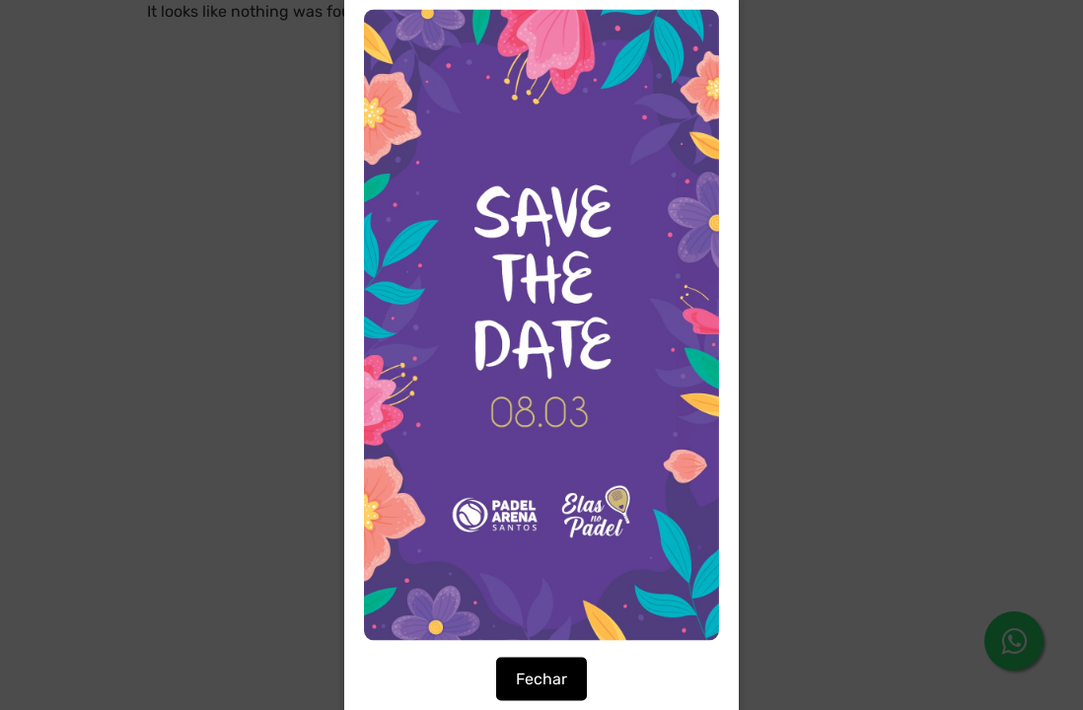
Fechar (541, 679)
